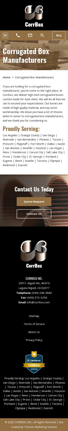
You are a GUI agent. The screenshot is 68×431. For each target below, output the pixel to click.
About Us (34, 332)
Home (6, 77)
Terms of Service (34, 324)
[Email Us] (30, 35)
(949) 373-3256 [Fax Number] (37, 297)
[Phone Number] (17, 35)
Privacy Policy (34, 340)
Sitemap (34, 316)
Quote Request (34, 201)
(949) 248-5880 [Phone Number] (42, 293)
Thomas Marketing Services (40, 427)
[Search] (42, 35)
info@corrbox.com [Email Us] (38, 302)
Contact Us (34, 214)
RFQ (58, 35)
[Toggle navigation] (5, 35)
